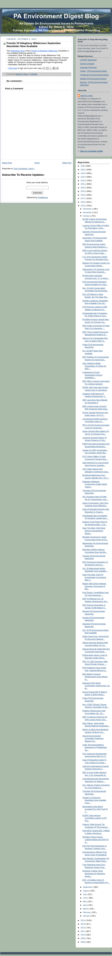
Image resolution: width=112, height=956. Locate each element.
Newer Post (7, 163)
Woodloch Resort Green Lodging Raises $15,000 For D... (95, 839)
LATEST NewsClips (88, 60)
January (86, 916)
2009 (83, 938)
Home (37, 163)
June (85, 898)
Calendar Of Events (88, 67)
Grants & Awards (87, 64)
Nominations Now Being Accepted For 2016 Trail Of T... (95, 809)
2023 (83, 177)
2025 (83, 170)
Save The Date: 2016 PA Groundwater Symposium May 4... (94, 577)
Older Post (66, 163)
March (86, 909)
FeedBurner (43, 197)
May (85, 901)
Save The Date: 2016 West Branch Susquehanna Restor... (93, 530)
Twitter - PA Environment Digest (93, 71)
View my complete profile (91, 151)
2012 (83, 928)
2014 (83, 920)
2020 (83, 188)
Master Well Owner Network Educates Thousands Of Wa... (94, 586)
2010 (83, 935)
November (87, 212)
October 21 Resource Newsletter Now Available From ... (94, 800)
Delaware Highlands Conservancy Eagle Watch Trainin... (94, 484)
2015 (83, 206)
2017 (83, 198)
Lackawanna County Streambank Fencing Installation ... (92, 375)
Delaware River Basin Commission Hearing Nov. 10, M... (96, 685)
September (88, 887)
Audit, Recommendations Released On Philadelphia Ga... (94, 747)
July (85, 894)
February (87, 912)
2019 (83, 191)
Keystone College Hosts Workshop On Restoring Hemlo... (93, 873)
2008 (83, 942)
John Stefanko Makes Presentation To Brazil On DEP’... (94, 366)
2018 (83, 195)
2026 (83, 166)
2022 (83, 181)
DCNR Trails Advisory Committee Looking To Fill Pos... (94, 818)
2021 (83, 184)
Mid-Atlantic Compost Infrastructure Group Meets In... (95, 677)
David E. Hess (87, 96)
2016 (83, 202)
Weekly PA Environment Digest (93, 79)
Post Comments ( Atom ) (24, 169)
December (87, 209)
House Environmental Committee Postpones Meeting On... (93, 738)
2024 (83, 173)
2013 (83, 924)
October (86, 216)
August (86, 891)
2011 (83, 931)
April (85, 905)
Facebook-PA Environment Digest (94, 75)
